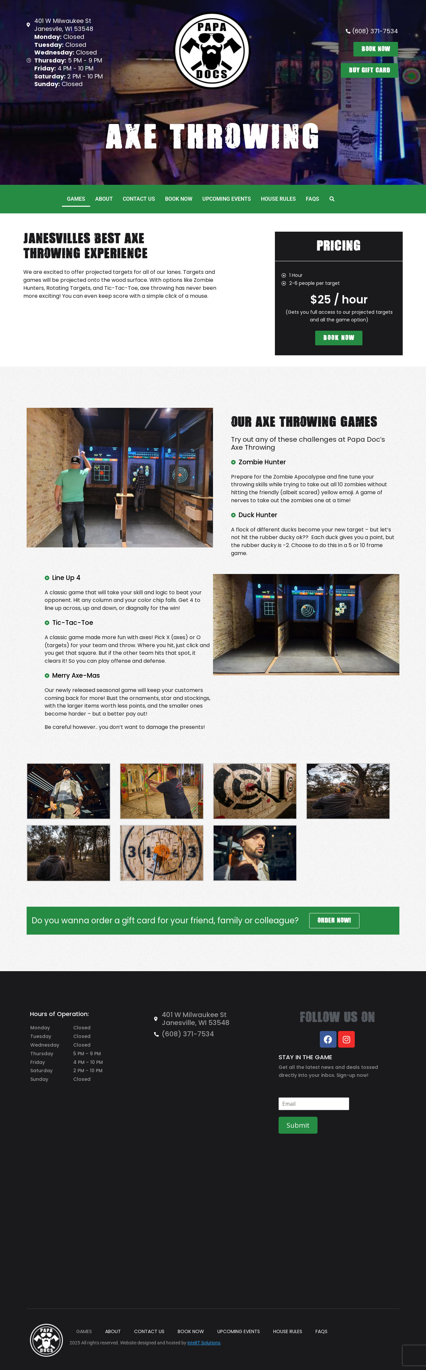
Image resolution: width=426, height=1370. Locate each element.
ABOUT (104, 199)
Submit (298, 1125)
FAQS (312, 199)
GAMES (76, 199)
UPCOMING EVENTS (226, 199)
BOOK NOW (178, 199)
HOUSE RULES (278, 199)
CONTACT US (139, 199)
